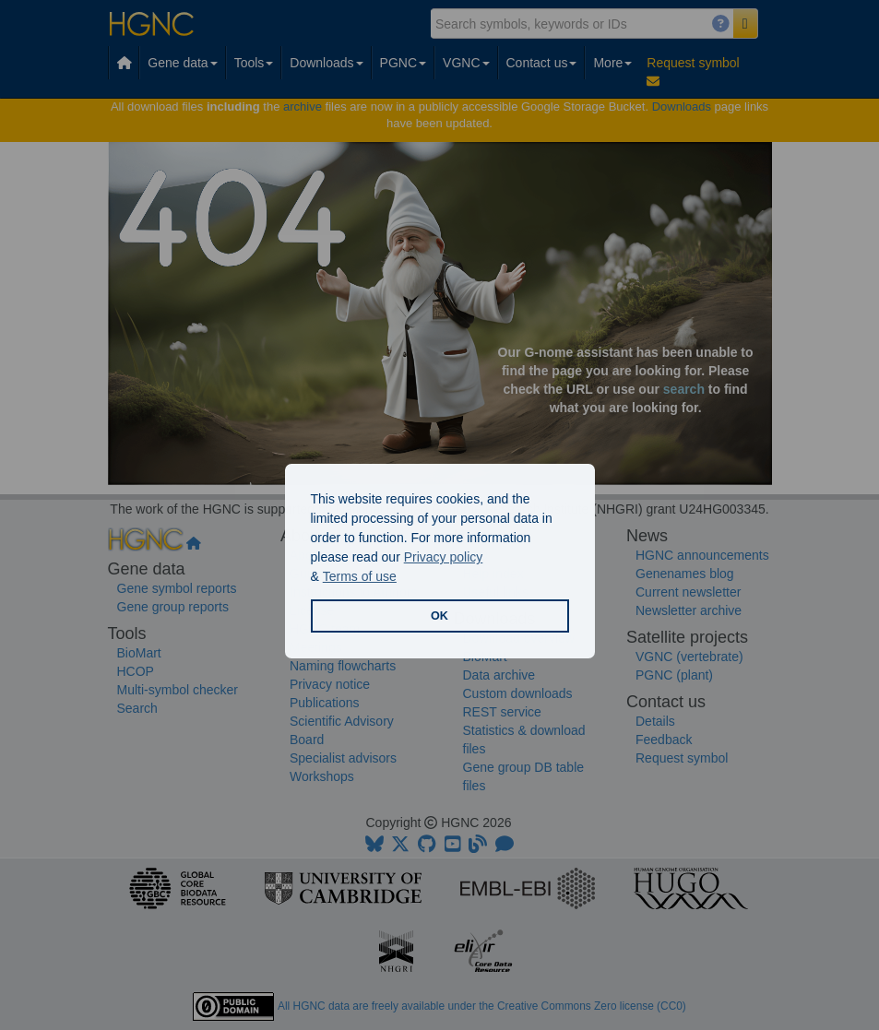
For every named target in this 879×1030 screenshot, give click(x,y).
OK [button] (439, 616)
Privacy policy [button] (443, 557)
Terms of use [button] (360, 576)
